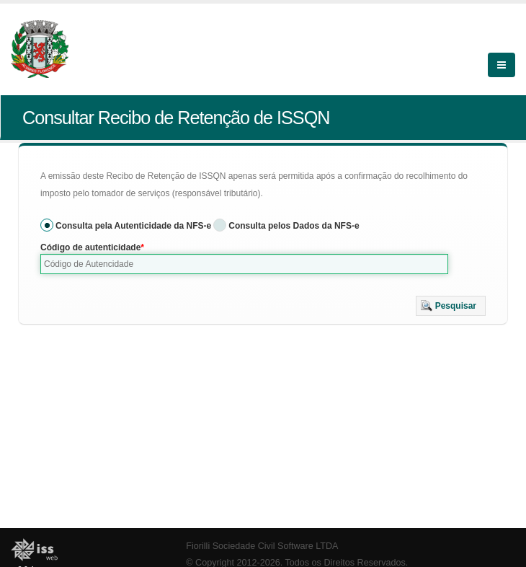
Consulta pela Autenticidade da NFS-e (133, 226)
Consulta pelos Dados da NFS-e (293, 226)
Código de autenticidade (90, 247)
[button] (451, 306)
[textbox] (244, 264)
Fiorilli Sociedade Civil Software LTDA (262, 546)
